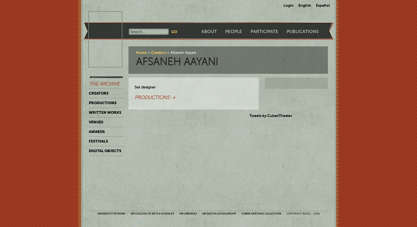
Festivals (98, 141)
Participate (264, 31)
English (304, 5)
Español (323, 5)
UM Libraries (188, 213)
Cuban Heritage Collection (261, 213)
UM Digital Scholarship (219, 213)
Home (141, 52)
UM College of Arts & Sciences (152, 213)
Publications (303, 31)
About (209, 31)
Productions (102, 103)
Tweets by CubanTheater (270, 116)
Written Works (105, 112)
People (233, 31)
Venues (96, 122)
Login (288, 5)
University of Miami (111, 213)
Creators (99, 93)
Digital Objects (105, 151)
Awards (97, 131)
